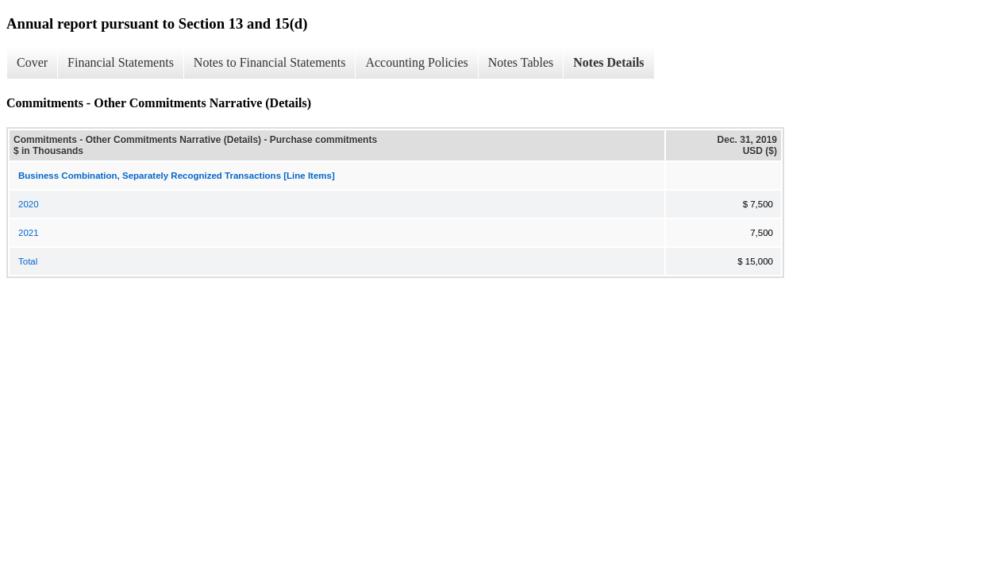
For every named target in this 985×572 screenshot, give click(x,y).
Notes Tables (521, 62)
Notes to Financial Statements (270, 62)
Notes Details (608, 62)
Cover (32, 62)
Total (27, 261)
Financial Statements (120, 62)
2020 (28, 204)
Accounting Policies (416, 62)
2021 (28, 233)
